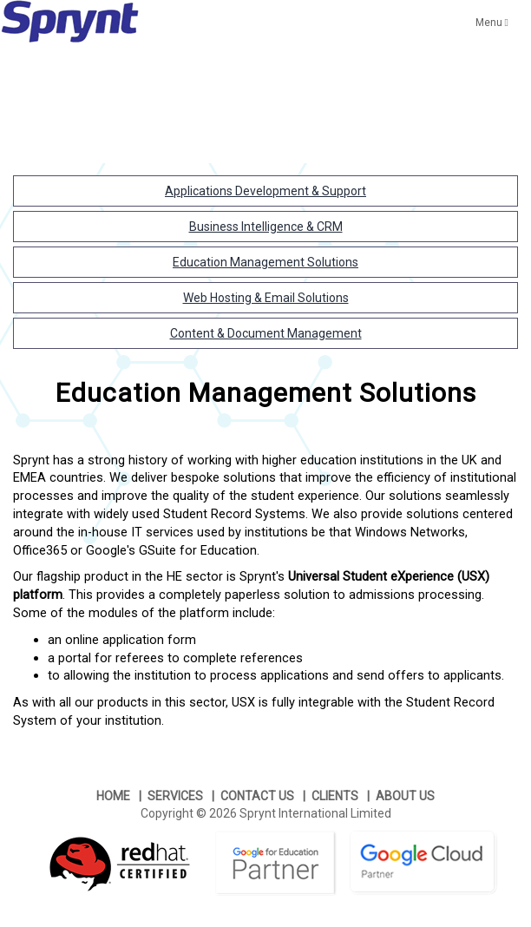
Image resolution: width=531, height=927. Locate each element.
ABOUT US (405, 796)
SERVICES (175, 796)
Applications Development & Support (265, 191)
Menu (491, 22)
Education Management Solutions (265, 262)
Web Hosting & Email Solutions (266, 298)
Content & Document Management (266, 333)
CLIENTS (334, 796)
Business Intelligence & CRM (266, 226)
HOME (113, 796)
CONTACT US (257, 796)
